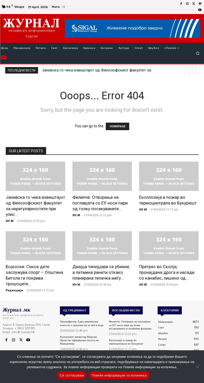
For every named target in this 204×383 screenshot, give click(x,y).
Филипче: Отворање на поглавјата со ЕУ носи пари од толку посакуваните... (100, 203)
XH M (10, 221)
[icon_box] (58, 7)
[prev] (187, 70)
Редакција (14, 290)
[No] (197, 366)
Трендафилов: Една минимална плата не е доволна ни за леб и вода (81, 323)
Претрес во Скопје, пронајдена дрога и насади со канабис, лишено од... (166, 272)
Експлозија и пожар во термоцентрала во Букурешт (126, 341)
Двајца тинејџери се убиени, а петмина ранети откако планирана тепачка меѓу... (101, 272)
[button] (198, 53)
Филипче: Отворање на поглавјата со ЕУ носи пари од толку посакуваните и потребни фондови (130, 325)
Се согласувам (72, 375)
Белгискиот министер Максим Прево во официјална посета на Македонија (79, 340)
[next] (195, 70)
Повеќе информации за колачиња (119, 375)
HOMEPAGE (117, 126)
